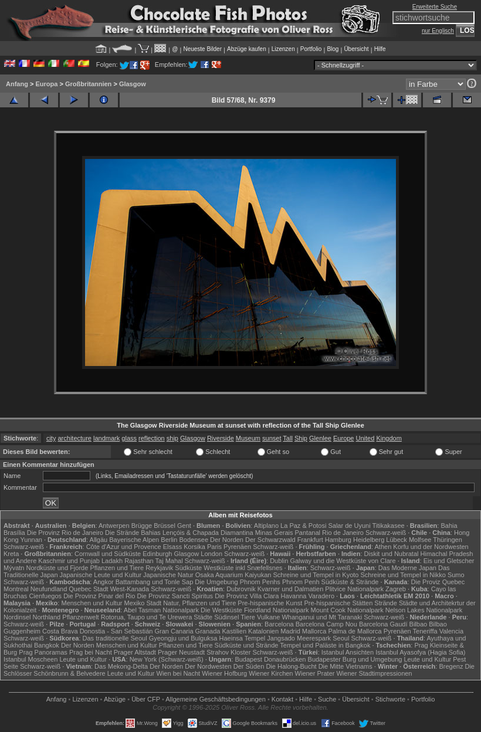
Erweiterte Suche (434, 7)
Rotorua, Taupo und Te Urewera (146, 617)
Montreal (16, 588)
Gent (184, 525)
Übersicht (356, 49)
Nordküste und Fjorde (57, 567)
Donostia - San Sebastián (116, 631)
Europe (343, 438)
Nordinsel (17, 617)
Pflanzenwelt (80, 617)
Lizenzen (283, 49)
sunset (271, 438)
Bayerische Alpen (134, 539)
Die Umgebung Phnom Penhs (237, 581)
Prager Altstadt (135, 652)
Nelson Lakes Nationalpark (423, 610)
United (365, 438)
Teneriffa (425, 631)
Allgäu (99, 539)
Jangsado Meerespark (299, 638)
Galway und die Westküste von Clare (342, 560)
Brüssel (164, 525)
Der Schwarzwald (270, 539)
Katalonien (263, 631)
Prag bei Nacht (90, 652)
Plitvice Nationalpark (354, 588)
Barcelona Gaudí (383, 624)
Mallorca (314, 631)
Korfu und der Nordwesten (430, 546)
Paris (214, 546)
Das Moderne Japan (407, 567)
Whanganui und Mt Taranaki (322, 617)
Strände (385, 602)
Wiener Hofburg (224, 673)
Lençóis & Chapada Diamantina (207, 532)
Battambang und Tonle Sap (155, 581)
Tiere (247, 617)
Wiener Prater (315, 673)
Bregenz (451, 666)
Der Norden (226, 539)
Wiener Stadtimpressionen (374, 673)
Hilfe (380, 49)
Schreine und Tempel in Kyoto (315, 574)
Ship (300, 438)
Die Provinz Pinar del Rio (99, 595)
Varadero (321, 595)
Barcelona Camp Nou (326, 624)
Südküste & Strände (350, 581)
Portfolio (311, 49)
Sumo (456, 574)
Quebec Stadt (88, 588)
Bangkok (46, 645)
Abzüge (115, 699)
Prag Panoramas (43, 652)
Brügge (141, 525)
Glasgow (132, 83)
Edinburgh (157, 553)
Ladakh (112, 560)
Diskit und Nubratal (391, 553)
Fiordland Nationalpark (276, 610)
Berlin (169, 539)
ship (172, 438)
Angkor (103, 581)
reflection (151, 438)
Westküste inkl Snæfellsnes (243, 567)
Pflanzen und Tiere (117, 567)
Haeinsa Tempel (242, 638)
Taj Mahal (169, 560)
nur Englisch (438, 31)
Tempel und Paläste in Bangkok (325, 645)
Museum (248, 438)
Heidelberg (368, 539)
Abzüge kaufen (246, 49)
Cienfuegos (45, 595)
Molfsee (420, 539)
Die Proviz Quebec (438, 581)
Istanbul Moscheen (30, 659)
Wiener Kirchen (271, 673)
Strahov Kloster (228, 652)
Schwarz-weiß (385, 532)
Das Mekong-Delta (121, 666)
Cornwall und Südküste (107, 553)
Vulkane (268, 617)
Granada (208, 631)
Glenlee (320, 438)
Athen (383, 546)
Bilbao (418, 624)
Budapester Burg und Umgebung (355, 659)
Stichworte (390, 699)
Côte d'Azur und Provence (123, 546)
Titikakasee (388, 525)
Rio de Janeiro (343, 532)
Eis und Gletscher (449, 560)
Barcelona (279, 624)
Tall (288, 438)
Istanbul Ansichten (347, 652)
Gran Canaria (173, 631)
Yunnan (31, 539)
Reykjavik (159, 567)
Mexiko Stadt (142, 602)
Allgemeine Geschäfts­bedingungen (215, 699)
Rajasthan (139, 560)
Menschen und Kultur (91, 602)
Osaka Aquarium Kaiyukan (233, 574)
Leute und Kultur (83, 659)
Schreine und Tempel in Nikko (403, 574)
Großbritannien (88, 83)
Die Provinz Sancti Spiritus (175, 595)
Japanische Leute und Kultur (100, 574)
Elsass (172, 546)
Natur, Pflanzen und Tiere (199, 602)
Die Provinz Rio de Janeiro (65, 532)
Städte (203, 617)
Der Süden (249, 666)
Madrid (290, 631)
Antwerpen (114, 525)
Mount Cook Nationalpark (347, 610)
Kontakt (282, 699)
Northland (47, 617)
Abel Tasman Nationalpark (161, 610)
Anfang (17, 83)
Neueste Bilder (202, 49)
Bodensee (193, 539)
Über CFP (145, 699)
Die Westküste (221, 610)
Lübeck (396, 539)
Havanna (293, 595)
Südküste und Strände (247, 645)
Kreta (11, 553)
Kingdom (388, 438)
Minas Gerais (274, 532)
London (211, 553)
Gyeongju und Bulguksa (183, 638)
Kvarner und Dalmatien (291, 588)
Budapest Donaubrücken (270, 659)
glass (129, 438)
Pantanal (307, 532)
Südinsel (226, 617)
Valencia (451, 631)
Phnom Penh (301, 581)
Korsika (194, 546)
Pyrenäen (237, 546)
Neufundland (49, 588)
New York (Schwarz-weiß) (167, 659)
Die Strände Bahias (133, 532)
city (51, 438)
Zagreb (395, 588)
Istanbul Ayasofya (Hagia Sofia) (420, 652)
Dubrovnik (241, 588)
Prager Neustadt (181, 652)
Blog (332, 49)
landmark (106, 438)
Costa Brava (60, 631)
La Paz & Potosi (303, 525)
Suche (327, 699)
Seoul (341, 638)
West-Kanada (129, 588)
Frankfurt (310, 539)
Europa (46, 83)
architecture (74, 438)
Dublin (279, 560)
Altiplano (266, 525)
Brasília (14, 532)
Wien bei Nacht (179, 673)
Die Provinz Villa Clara (247, 595)
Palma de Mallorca (354, 631)
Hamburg (338, 539)
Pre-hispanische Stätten (338, 602)
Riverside (220, 438)
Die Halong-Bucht (291, 666)
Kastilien (234, 631)
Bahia (449, 525)
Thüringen (447, 539)
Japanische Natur (168, 574)
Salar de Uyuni (349, 525)
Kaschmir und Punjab (69, 560)
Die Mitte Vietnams (345, 666)
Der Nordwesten (208, 666)
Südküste (188, 567)
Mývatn (14, 567)
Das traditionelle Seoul (115, 638)
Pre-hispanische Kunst (270, 602)
